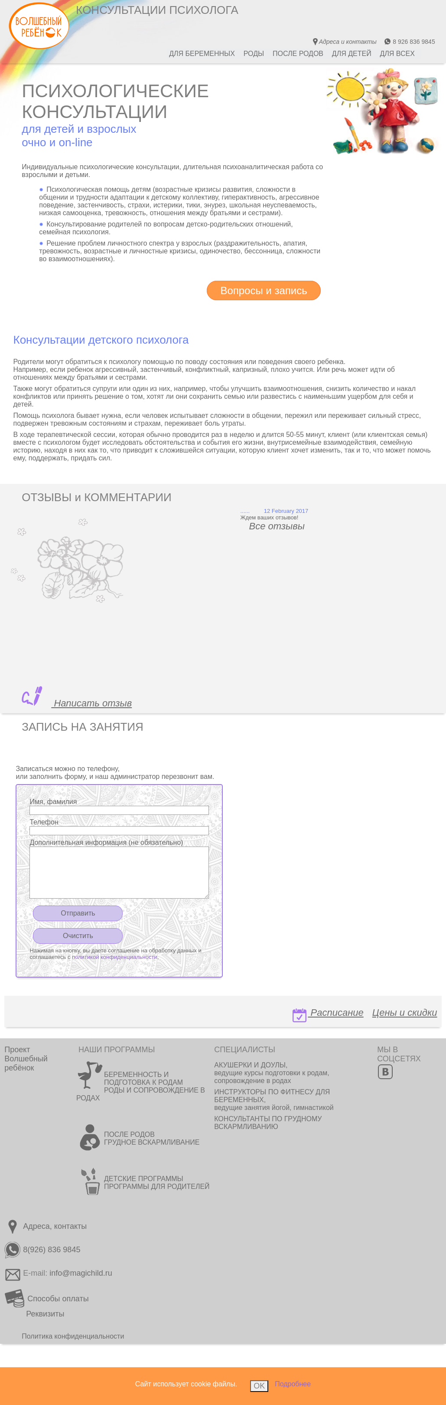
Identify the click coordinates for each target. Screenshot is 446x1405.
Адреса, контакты (45, 1226)
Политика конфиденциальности (73, 1336)
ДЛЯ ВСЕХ (397, 53)
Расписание (327, 1014)
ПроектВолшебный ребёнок (26, 1058)
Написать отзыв (91, 703)
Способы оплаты (46, 1298)
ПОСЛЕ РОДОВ (298, 53)
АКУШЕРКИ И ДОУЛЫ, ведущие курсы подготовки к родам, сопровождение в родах (271, 1072)
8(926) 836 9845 (42, 1249)
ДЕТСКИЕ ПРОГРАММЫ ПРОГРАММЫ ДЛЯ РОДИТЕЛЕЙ (157, 1182)
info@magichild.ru (80, 1273)
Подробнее (293, 1384)
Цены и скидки (404, 1012)
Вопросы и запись (263, 290)
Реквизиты (45, 1314)
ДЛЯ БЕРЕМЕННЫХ (202, 53)
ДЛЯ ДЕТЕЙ (351, 53)
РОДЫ (254, 53)
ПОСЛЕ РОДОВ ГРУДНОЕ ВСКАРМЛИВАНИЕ (151, 1138)
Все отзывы (282, 526)
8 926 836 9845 (409, 41)
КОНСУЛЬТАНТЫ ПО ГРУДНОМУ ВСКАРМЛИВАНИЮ (268, 1122)
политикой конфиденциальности (114, 957)
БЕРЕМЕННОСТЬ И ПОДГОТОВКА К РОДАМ (143, 1078)
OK (259, 1386)
